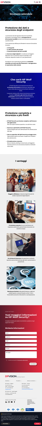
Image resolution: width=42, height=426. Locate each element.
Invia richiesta (33, 363)
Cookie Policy (29, 399)
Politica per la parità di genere (31, 404)
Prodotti (18, 380)
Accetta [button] (37, 423)
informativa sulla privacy (23, 360)
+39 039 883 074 (10, 387)
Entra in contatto (31, 380)
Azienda (7, 380)
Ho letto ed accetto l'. (18, 360)
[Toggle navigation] (39, 2)
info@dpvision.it (8, 389)
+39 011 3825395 (26, 387)
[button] (40, 414)
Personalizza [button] (5, 423)
